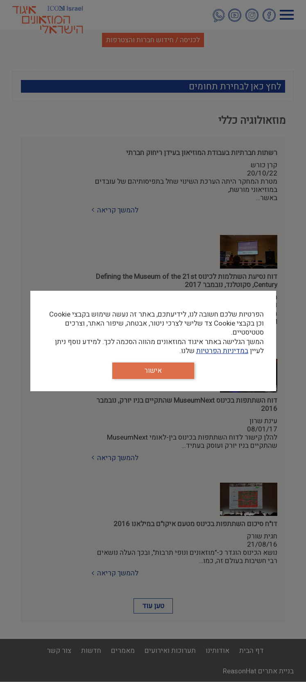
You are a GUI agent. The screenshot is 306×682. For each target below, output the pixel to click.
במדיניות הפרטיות (222, 351)
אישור (153, 370)
